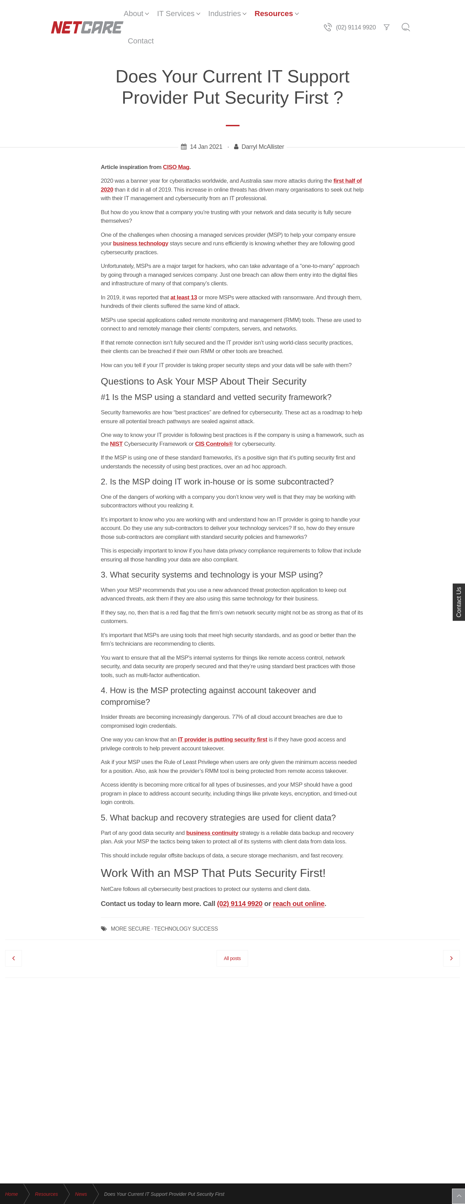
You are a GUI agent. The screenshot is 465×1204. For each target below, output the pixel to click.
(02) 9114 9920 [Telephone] (402, 13)
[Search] (451, 13)
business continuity (212, 805)
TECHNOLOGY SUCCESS (186, 901)
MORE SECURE (130, 901)
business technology (140, 216)
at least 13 (183, 270)
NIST (116, 416)
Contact (306, 13)
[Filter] (432, 13)
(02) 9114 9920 (239, 876)
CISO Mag (176, 140)
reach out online (298, 876)
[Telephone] (373, 13)
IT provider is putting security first (222, 712)
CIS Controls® (214, 416)
